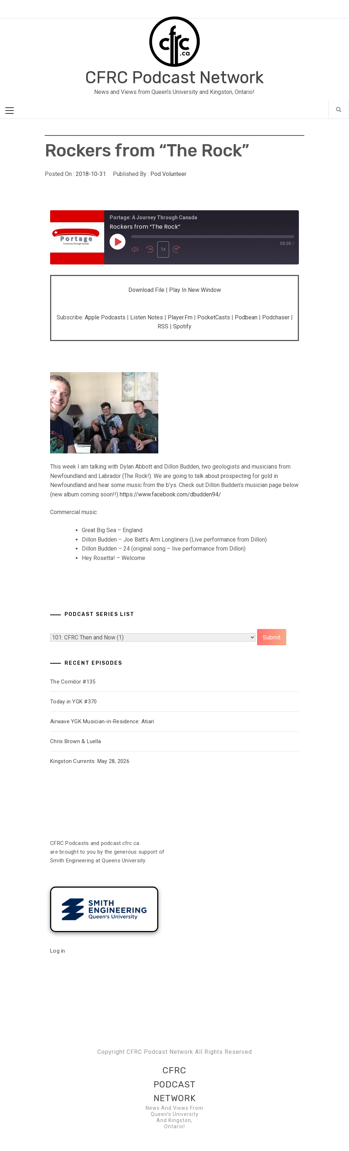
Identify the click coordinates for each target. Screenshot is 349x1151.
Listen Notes (146, 317)
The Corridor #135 (72, 681)
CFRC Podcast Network (174, 77)
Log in (57, 951)
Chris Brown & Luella (75, 741)
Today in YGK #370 (73, 701)
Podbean (246, 317)
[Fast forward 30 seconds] (178, 249)
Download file (146, 289)
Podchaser (276, 317)
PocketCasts (213, 317)
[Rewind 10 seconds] (150, 249)
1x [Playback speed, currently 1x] (163, 249)
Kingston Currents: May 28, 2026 (89, 761)
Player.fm (180, 317)
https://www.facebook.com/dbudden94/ (170, 494)
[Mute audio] (137, 249)
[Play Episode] (117, 242)
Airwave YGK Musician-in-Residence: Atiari (102, 721)
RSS (163, 326)
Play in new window (195, 289)
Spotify (182, 326)
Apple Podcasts (105, 317)
